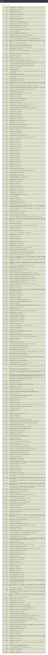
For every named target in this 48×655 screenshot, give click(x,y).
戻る (3, 3)
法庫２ (2, 1)
